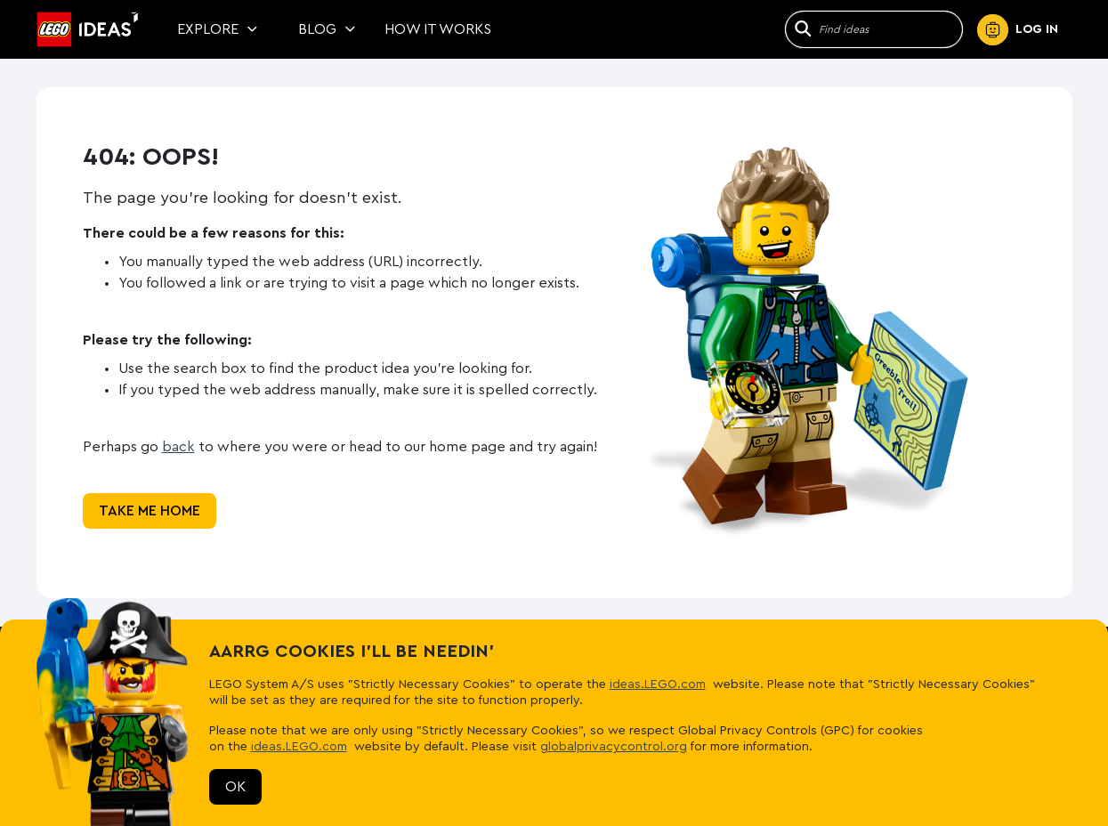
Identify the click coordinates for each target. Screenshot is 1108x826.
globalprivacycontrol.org (613, 747)
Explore (218, 29)
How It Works (437, 29)
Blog (327, 29)
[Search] (801, 29)
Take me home (149, 511)
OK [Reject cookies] (235, 787)
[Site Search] (889, 29)
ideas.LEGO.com (658, 684)
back (178, 447)
